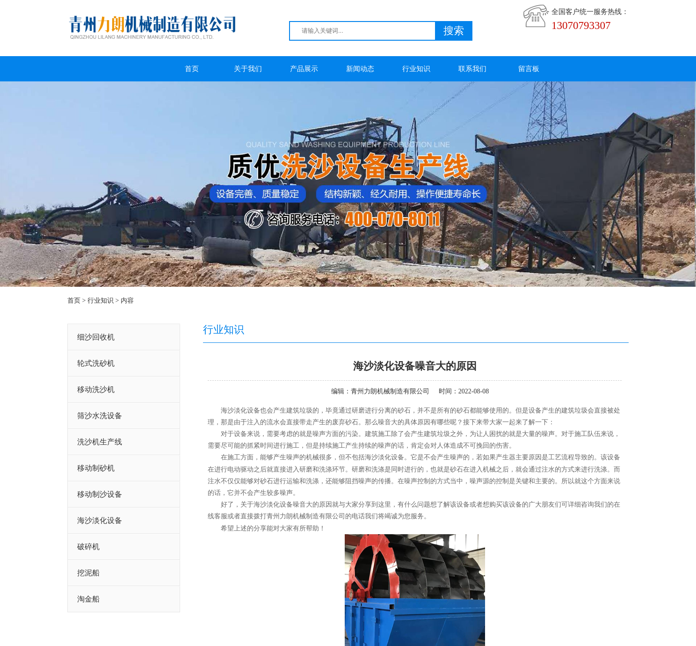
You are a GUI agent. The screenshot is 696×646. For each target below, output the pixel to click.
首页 (192, 69)
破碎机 (88, 547)
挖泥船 (88, 573)
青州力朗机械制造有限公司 (390, 391)
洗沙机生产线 (99, 442)
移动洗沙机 (96, 389)
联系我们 (472, 69)
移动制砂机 (96, 468)
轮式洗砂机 (96, 363)
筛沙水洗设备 (99, 416)
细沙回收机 (96, 337)
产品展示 (304, 69)
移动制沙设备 (99, 494)
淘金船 (88, 599)
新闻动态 (360, 69)
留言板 (528, 69)
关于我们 (248, 69)
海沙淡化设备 (99, 520)
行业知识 (416, 69)
